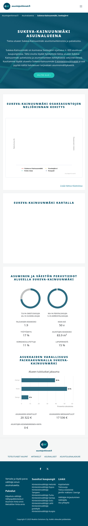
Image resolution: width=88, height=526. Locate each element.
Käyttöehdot (63, 484)
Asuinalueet (50, 456)
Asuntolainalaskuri (70, 456)
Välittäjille (62, 500)
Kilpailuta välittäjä (13, 496)
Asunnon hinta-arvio (14, 501)
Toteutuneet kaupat (18, 456)
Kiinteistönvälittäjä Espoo (43, 487)
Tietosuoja (63, 487)
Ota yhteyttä (63, 502)
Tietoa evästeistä (65, 489)
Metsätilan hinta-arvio (15, 504)
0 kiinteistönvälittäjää (66, 61)
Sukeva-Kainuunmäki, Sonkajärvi (52, 15)
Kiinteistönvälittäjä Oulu (42, 500)
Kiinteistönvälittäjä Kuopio (43, 511)
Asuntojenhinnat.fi (10, 15)
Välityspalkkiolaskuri (14, 499)
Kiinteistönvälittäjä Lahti (42, 503)
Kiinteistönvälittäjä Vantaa (43, 498)
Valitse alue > (44, 75)
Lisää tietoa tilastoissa (71, 185)
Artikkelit (36, 456)
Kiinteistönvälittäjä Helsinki (44, 484)
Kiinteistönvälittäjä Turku (43, 495)
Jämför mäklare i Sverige (69, 492)
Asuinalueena (27, 15)
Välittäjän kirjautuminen (69, 497)
